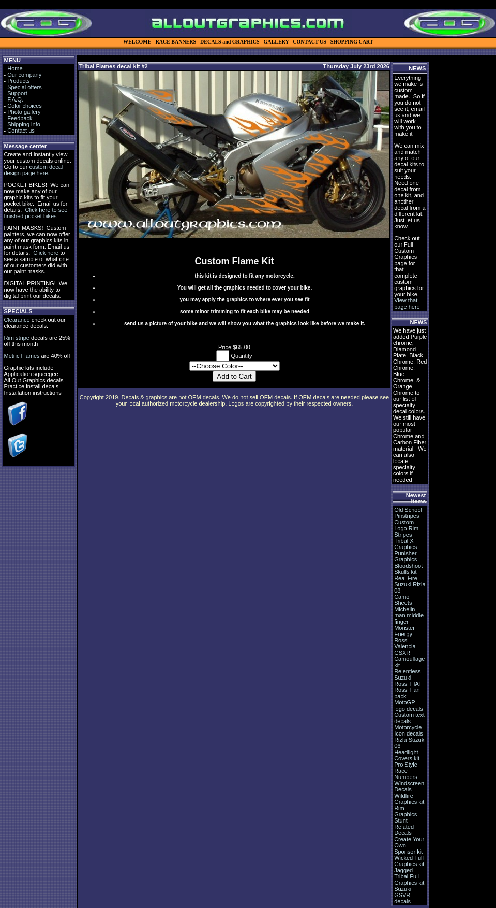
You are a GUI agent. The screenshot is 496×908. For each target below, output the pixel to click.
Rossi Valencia (404, 643)
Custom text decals (409, 718)
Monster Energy (404, 631)
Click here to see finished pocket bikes (35, 213)
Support (17, 93)
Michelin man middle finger (409, 615)
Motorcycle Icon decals (408, 730)
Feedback (19, 118)
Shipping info (23, 124)
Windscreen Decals (409, 786)
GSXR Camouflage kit (409, 659)
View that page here (407, 303)
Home (14, 68)
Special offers (24, 87)
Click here (45, 253)
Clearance (16, 319)
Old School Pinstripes (408, 513)
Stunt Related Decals (404, 826)
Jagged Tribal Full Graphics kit (409, 876)
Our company (24, 74)
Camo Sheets (403, 600)
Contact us (21, 130)
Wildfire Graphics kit (409, 798)
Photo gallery (23, 112)
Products (18, 81)
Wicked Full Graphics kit (409, 861)
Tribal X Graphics (405, 544)
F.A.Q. (15, 99)
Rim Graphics (405, 811)
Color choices (24, 106)
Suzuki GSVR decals (402, 895)
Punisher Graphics (405, 556)
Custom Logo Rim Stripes (406, 528)
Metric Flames (21, 356)
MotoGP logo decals (408, 705)
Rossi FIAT (408, 684)
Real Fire (405, 578)
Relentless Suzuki (407, 674)
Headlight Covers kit (406, 755)
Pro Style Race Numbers (405, 770)
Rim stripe (16, 338)
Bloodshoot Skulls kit (408, 569)
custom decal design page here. (33, 170)
